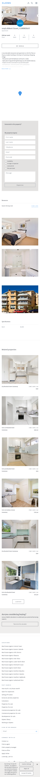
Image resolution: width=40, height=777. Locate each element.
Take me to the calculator (20, 624)
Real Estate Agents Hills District (11, 652)
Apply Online (5, 754)
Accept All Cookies (26, 773)
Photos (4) (21, 46)
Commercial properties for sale (11, 710)
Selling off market (7, 695)
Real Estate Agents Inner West (11, 659)
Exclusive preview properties (10, 698)
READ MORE (5, 68)
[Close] (37, 764)
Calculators (5, 701)
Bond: (3, 327)
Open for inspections (8, 692)
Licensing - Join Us (7, 757)
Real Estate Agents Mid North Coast (13, 665)
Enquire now (20, 185)
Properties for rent (7, 707)
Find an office (6, 750)
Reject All (26, 769)
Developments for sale (8, 716)
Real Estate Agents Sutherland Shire (12, 680)
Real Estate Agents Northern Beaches (13, 671)
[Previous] (2, 16)
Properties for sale (7, 704)
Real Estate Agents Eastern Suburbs (12, 649)
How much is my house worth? (11, 689)
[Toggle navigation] (36, 3)
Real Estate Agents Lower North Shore (13, 662)
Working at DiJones (7, 723)
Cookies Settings (26, 764)
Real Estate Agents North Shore (11, 668)
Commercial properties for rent (11, 713)
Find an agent (6, 744)
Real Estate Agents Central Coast (12, 646)
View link (34, 206)
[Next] (38, 16)
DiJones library (6, 720)
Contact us (5, 741)
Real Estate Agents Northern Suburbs (13, 674)
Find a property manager (9, 747)
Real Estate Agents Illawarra (10, 656)
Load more (18, 601)
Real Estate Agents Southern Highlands (13, 677)
